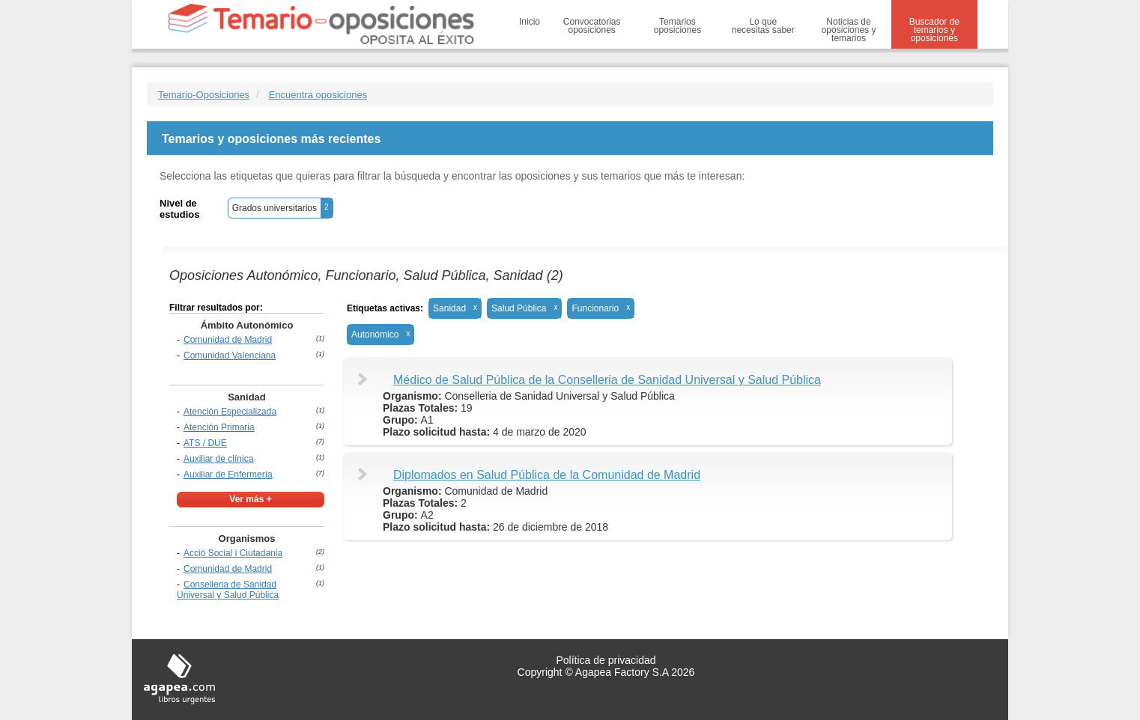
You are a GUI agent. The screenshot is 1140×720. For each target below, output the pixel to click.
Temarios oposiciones (677, 25)
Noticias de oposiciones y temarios (849, 29)
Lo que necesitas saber (763, 25)
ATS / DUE (205, 443)
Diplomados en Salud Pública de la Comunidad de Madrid (546, 475)
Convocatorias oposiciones (592, 25)
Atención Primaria (219, 427)
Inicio (529, 21)
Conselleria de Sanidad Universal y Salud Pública (228, 589)
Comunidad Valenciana (230, 355)
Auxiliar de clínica (218, 459)
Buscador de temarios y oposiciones (934, 29)
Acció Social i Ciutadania (233, 553)
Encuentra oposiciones (318, 94)
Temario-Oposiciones (203, 94)
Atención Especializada (230, 411)
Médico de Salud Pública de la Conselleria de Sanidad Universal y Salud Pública (607, 379)
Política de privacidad (605, 660)
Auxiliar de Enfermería (228, 474)
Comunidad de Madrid (228, 340)
